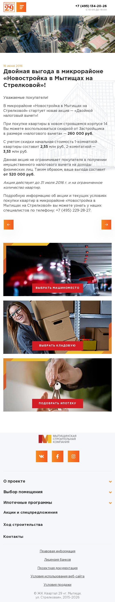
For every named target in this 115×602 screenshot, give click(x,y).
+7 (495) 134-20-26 (91, 8)
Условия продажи (57, 585)
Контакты (13, 537)
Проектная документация (57, 568)
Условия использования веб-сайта (57, 576)
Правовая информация (57, 551)
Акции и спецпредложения (30, 512)
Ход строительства (23, 525)
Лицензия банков (57, 559)
